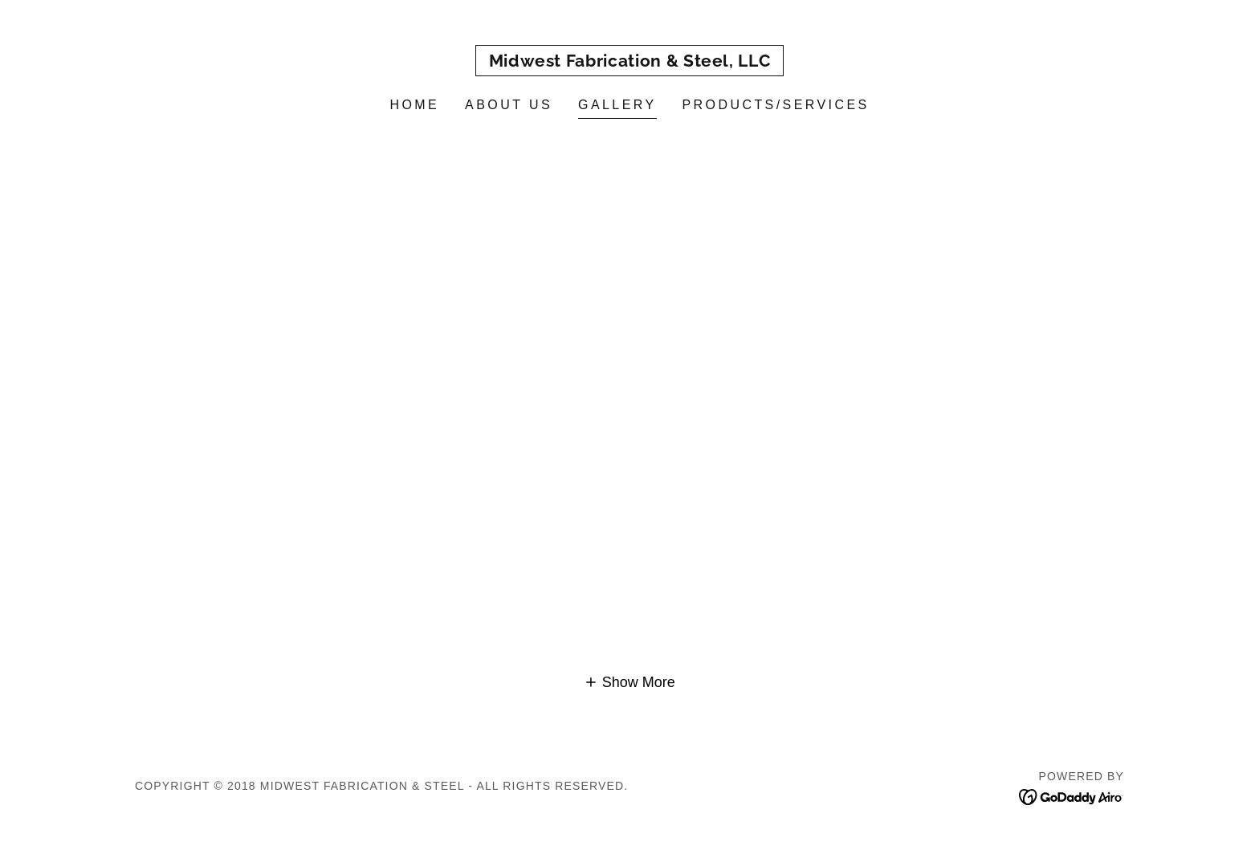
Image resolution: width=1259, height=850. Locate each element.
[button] (629, 682)
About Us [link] (508, 105)
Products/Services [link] (776, 105)
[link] (629, 62)
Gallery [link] (617, 105)
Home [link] (414, 105)
